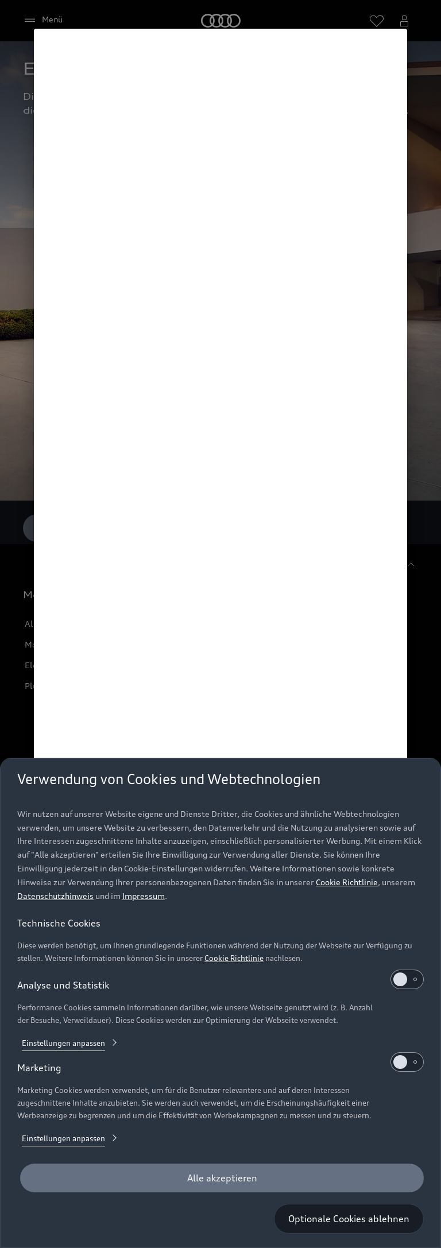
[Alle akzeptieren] (222, 1178)
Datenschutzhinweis (55, 896)
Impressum (143, 896)
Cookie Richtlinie (347, 882)
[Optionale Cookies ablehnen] (349, 1219)
